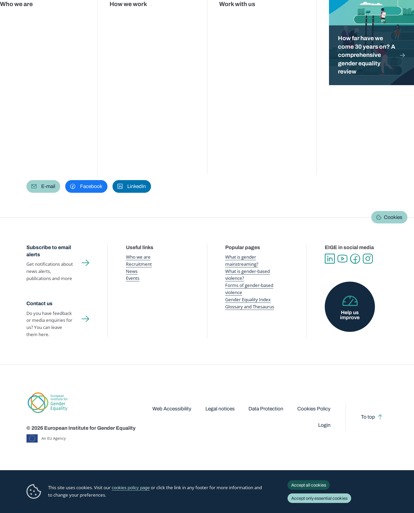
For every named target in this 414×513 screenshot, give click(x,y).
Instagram (368, 259)
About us (376, 15)
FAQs (176, 96)
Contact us (39, 303)
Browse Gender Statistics (61, 96)
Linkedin (330, 259)
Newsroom (95, 15)
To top (368, 417)
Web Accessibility (171, 408)
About (197, 96)
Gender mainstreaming (187, 15)
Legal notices (220, 408)
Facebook (355, 259)
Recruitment (139, 264)
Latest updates (145, 96)
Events (132, 278)
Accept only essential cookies (319, 498)
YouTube (342, 259)
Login (324, 425)
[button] (43, 186)
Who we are (138, 257)
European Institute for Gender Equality (37, 16)
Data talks (110, 96)
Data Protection (265, 408)
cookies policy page (131, 487)
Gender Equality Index (281, 15)
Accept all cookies (308, 485)
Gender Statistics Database (334, 15)
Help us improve (350, 315)
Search (401, 16)
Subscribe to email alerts (48, 251)
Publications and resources (137, 15)
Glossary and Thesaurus (249, 307)
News (132, 271)
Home (38, 52)
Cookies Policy (314, 408)
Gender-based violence (234, 15)
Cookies (393, 217)
